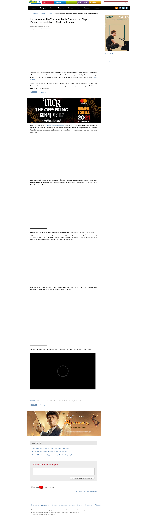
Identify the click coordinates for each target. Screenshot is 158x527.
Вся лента (33, 8)
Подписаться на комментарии (87, 491)
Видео (78, 8)
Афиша (96, 8)
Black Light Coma (85, 401)
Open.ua (111, 62)
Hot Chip (49, 401)
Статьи (52, 8)
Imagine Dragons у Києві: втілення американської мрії (49, 451)
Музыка (43, 13)
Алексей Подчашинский (43, 29)
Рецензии (61, 8)
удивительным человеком (55, 125)
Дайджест (43, 8)
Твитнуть (43, 92)
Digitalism (75, 401)
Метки (32, 401)
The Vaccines (41, 401)
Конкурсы (87, 8)
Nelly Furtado (66, 401)
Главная (35, 13)
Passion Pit (57, 401)
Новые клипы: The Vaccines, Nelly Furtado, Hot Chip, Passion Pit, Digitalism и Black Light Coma (79, 13)
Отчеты (70, 8)
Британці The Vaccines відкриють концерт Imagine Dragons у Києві (53, 455)
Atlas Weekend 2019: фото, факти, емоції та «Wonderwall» (50, 448)
